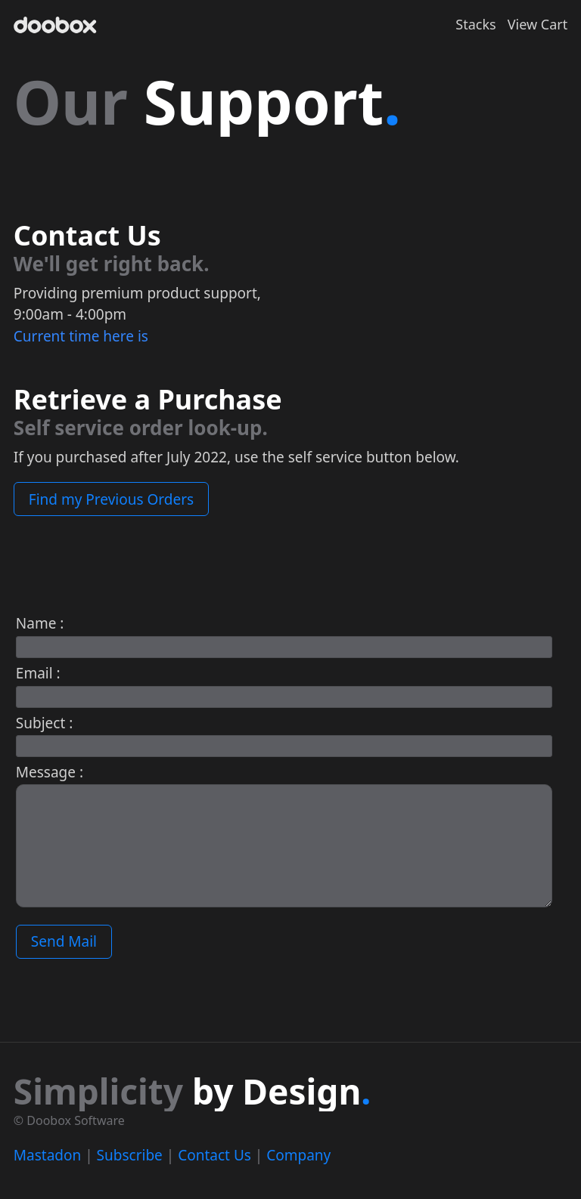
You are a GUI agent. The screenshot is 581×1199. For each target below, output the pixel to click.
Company (298, 1155)
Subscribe (130, 1155)
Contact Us (214, 1155)
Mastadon (47, 1155)
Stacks (475, 24)
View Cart (537, 24)
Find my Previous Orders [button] (111, 499)
